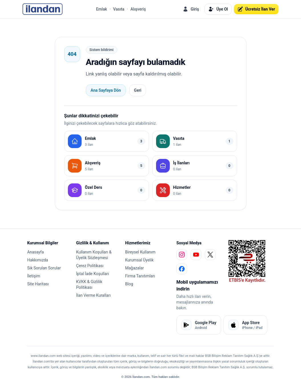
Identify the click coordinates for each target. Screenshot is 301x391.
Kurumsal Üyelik (139, 260)
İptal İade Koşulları (92, 273)
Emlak (101, 9)
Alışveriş (138, 9)
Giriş (191, 9)
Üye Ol (218, 9)
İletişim (33, 276)
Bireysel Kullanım (140, 252)
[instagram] (181, 254)
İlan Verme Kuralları (93, 295)
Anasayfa (35, 252)
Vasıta (118, 9)
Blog (129, 284)
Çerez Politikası (90, 265)
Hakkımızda (37, 260)
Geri (138, 90)
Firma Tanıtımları (140, 276)
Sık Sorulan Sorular (44, 268)
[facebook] (181, 268)
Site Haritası (38, 284)
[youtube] (196, 254)
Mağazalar (134, 268)
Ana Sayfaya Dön (106, 90)
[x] (210, 254)
